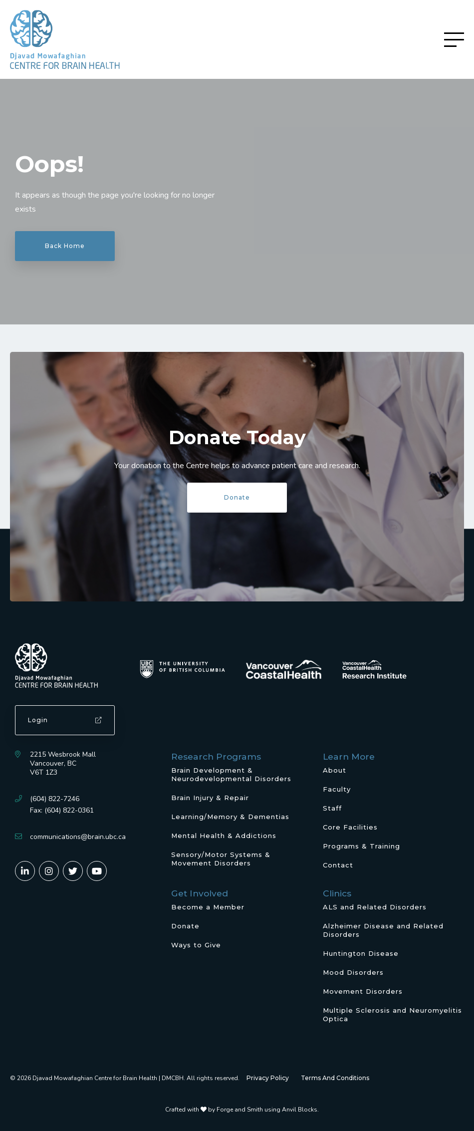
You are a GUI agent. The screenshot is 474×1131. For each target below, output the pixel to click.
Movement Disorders (363, 991)
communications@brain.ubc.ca (78, 837)
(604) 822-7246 (54, 799)
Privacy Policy (267, 1078)
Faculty (337, 789)
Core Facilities (350, 827)
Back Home (65, 246)
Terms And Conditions (335, 1078)
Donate (237, 497)
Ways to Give (196, 945)
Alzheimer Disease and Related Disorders (383, 930)
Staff (332, 808)
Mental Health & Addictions (223, 836)
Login (65, 720)
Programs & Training (361, 846)
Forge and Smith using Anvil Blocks (267, 1110)
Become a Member (207, 907)
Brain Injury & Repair (210, 798)
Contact (338, 865)
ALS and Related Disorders (375, 907)
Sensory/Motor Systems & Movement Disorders (220, 858)
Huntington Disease (361, 953)
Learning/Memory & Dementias (230, 817)
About (334, 770)
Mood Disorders (353, 972)
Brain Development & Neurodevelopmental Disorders (231, 774)
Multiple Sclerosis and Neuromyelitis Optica (392, 1014)
